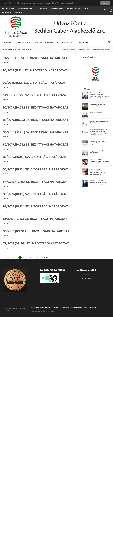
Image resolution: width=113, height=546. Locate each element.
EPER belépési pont (25, 8)
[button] (109, 41)
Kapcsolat (18, 12)
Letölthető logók (57, 8)
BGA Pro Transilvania (87, 278)
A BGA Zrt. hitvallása (61, 307)
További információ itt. (66, 3)
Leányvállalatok (68, 42)
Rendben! (105, 3)
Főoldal (64, 49)
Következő (45, 257)
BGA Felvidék (85, 274)
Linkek (86, 8)
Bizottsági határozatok (83, 49)
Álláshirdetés (6, 12)
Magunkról (9, 42)
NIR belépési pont (8, 8)
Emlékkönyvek (84, 42)
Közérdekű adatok (73, 8)
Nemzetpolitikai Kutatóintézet (45, 42)
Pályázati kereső (41, 8)
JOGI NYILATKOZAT (90, 307)
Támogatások (24, 42)
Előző (7, 257)
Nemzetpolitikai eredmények (41, 307)
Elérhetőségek (76, 307)
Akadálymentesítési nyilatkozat (42, 311)
